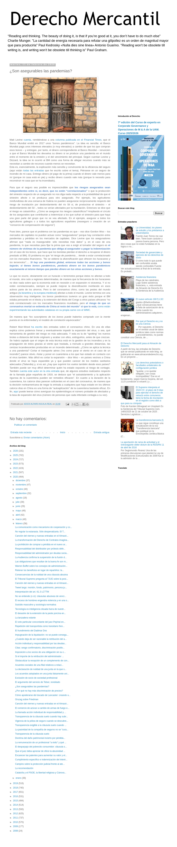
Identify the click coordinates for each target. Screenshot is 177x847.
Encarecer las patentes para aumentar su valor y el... (41, 755)
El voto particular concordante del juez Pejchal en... (40, 622)
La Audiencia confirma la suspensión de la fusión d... (41, 557)
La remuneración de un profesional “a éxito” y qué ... (40, 742)
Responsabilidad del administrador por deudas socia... (41, 553)
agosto (19, 497)
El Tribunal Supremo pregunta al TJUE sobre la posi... (41, 579)
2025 (16, 455)
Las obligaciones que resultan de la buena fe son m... (41, 561)
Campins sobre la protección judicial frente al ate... (40, 764)
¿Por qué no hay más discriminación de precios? (39, 690)
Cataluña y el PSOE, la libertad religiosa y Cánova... (40, 772)
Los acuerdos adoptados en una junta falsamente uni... (42, 673)
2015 (16, 800)
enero (19, 778)
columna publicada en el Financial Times (78, 139)
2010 (16, 822)
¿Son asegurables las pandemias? (32, 686)
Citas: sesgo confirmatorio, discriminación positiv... (40, 647)
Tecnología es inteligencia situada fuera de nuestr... (40, 609)
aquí (16, 391)
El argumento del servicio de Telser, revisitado (37, 682)
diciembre (21, 480)
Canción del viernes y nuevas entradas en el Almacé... (41, 536)
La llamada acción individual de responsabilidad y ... (40, 712)
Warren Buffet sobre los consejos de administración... (41, 566)
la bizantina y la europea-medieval (37, 292)
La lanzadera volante (25, 617)
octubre (20, 489)
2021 (16, 472)
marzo (19, 519)
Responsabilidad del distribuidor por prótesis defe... (40, 548)
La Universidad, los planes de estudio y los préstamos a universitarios (150, 230)
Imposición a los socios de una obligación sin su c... (40, 652)
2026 (16, 451)
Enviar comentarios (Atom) (37, 437)
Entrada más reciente (21, 432)
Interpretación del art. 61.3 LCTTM (32, 591)
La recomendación (24, 768)
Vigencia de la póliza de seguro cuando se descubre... (41, 721)
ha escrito (36, 327)
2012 (16, 813)
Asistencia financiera (146, 277)
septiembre (21, 493)
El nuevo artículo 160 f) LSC (150, 299)
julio (18, 502)
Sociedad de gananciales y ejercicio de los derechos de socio (149, 255)
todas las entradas (33, 170)
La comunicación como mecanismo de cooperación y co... (43, 527)
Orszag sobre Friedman (26, 699)
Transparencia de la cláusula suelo (32, 734)
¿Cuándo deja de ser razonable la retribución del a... (41, 639)
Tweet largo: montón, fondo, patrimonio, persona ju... (41, 587)
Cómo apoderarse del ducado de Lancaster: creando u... (43, 695)
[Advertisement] (141, 86)
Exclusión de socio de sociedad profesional (36, 678)
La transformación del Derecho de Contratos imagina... (42, 540)
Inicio (62, 432)
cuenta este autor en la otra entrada (40, 371)
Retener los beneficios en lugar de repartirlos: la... (39, 570)
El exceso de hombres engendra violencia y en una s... (42, 600)
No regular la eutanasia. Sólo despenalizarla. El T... (40, 531)
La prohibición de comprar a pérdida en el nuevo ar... (41, 544)
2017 (16, 792)
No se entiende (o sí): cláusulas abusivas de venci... (40, 596)
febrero (19, 523)
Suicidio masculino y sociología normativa (35, 604)
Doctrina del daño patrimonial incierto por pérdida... (40, 738)
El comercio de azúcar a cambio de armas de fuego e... (42, 708)
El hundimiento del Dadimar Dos (31, 630)
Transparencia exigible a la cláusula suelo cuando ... (40, 725)
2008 (16, 831)
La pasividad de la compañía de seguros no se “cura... (41, 729)
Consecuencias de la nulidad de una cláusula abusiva (41, 574)
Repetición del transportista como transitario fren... (40, 626)
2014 (16, 805)
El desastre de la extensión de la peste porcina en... (40, 613)
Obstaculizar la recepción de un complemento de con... (42, 660)
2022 (16, 468)
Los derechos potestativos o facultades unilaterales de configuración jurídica (149, 365)
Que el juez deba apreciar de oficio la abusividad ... (40, 751)
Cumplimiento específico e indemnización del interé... (41, 759)
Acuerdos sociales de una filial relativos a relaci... (39, 665)
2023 (16, 463)
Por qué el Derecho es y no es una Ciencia (149, 322)
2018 (16, 787)
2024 (16, 459)
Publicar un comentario (25, 425)
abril (18, 515)
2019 (16, 783)
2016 (16, 796)
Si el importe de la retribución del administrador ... (39, 656)
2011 (16, 817)
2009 (16, 826)
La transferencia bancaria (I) (150, 420)
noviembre (21, 484)
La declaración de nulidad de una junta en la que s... (40, 669)
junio (18, 506)
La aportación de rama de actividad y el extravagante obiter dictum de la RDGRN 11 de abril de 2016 (142, 445)
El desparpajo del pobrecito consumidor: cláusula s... (41, 746)
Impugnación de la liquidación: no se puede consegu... (42, 635)
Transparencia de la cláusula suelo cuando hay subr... (41, 716)
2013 (16, 809)
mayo (19, 510)
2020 (16, 476)
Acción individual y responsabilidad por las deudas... (40, 643)
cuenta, (28, 139)
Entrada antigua (101, 432)
